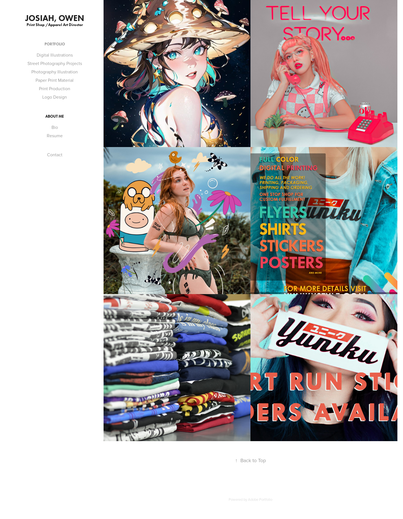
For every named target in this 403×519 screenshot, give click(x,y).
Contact (54, 155)
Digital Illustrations (55, 55)
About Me (54, 116)
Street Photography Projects (54, 63)
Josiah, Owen (54, 18)
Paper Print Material (55, 80)
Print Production (54, 88)
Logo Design (54, 97)
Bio (54, 127)
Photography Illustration (54, 72)
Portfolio (54, 44)
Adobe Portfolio (260, 499)
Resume (55, 135)
